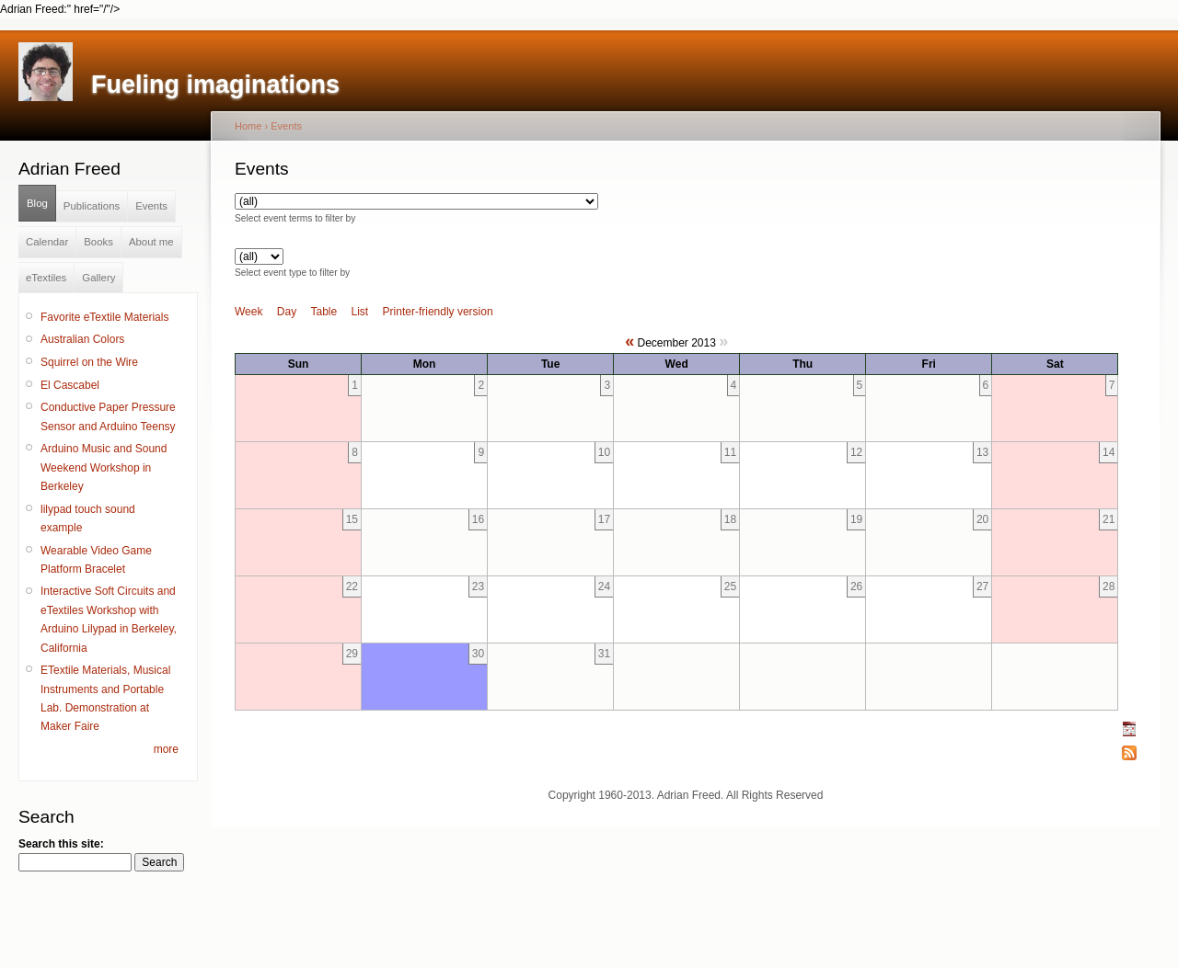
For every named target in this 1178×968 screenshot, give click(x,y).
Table (324, 311)
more (166, 749)
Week (248, 311)
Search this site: (61, 843)
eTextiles (46, 277)
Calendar (47, 241)
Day (286, 311)
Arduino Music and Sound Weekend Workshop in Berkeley (103, 467)
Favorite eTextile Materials (104, 317)
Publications (92, 205)
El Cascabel (69, 385)
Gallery (98, 277)
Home (248, 125)
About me (151, 241)
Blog (37, 203)
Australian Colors (82, 339)
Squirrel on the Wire (89, 362)
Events (151, 205)
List (360, 311)
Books (98, 241)
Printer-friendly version (438, 311)
